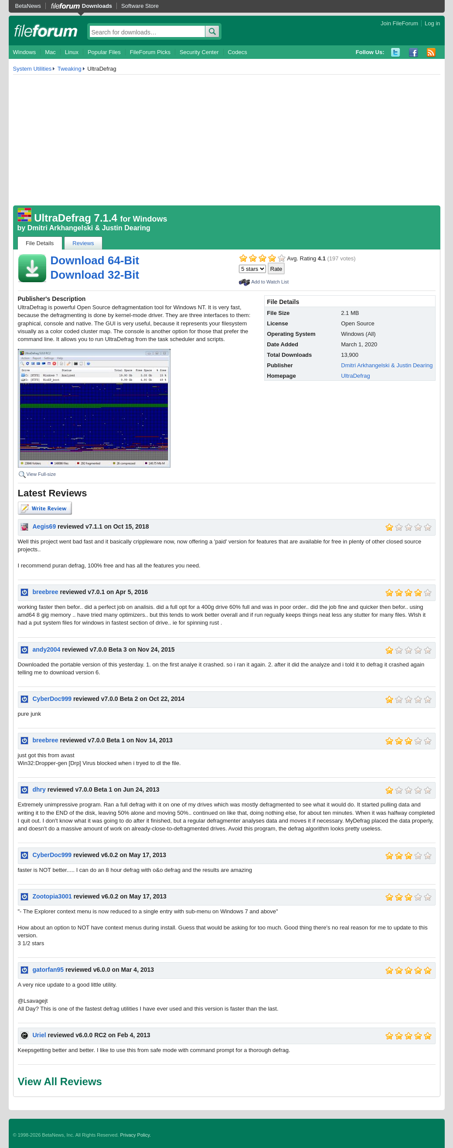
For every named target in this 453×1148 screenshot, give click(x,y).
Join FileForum (399, 23)
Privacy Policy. (135, 1135)
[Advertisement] (226, 140)
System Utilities (32, 68)
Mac (50, 52)
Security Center (199, 52)
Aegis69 (44, 526)
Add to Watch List (270, 281)
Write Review (45, 508)
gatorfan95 (48, 969)
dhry (39, 789)
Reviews (83, 243)
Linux (71, 52)
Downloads (97, 6)
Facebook (413, 52)
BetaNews (28, 6)
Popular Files (104, 52)
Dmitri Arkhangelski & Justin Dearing (88, 228)
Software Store (140, 6)
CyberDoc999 (52, 698)
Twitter (395, 52)
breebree (45, 591)
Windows (24, 52)
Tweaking (70, 68)
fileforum (46, 30)
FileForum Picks (150, 52)
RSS (431, 52)
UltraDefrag (355, 375)
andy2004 (47, 649)
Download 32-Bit (95, 274)
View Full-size (41, 474)
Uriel (39, 1035)
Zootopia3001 (52, 896)
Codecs (237, 52)
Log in (432, 23)
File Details (40, 243)
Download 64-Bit (95, 260)
